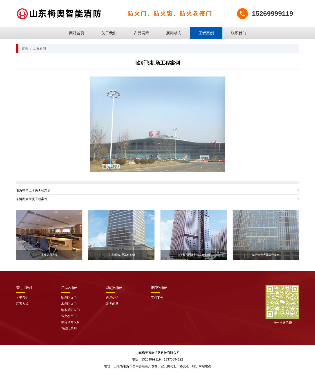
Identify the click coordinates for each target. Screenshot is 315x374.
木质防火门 (69, 304)
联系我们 (238, 33)
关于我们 (109, 33)
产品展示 (141, 33)
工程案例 (206, 33)
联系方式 (22, 304)
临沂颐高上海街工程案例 (33, 190)
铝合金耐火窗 (70, 322)
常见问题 (112, 304)
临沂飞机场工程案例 (157, 63)
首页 (25, 48)
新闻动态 (173, 33)
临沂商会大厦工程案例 (31, 199)
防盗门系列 (69, 328)
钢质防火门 (69, 298)
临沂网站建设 (201, 366)
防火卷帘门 (69, 316)
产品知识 (112, 298)
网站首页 (76, 33)
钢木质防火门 (70, 310)
